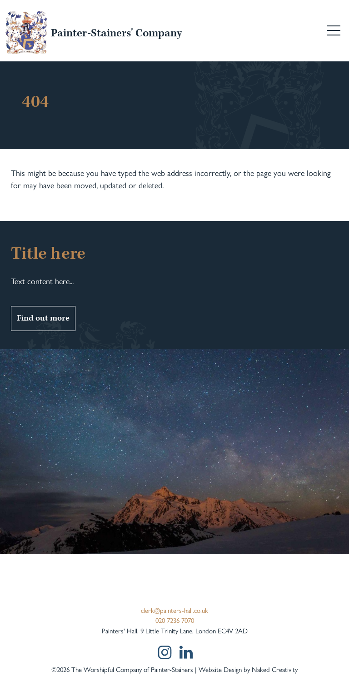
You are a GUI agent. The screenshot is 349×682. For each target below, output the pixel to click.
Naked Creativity (275, 670)
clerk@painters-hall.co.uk (174, 611)
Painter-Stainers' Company (116, 33)
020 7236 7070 (174, 621)
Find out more (43, 318)
